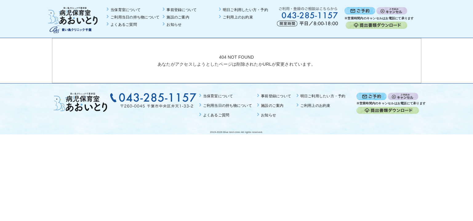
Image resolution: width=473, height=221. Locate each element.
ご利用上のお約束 (238, 17)
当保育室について (125, 10)
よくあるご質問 (123, 24)
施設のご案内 (177, 17)
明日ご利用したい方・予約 (245, 10)
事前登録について (181, 10)
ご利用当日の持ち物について (134, 17)
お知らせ (174, 24)
